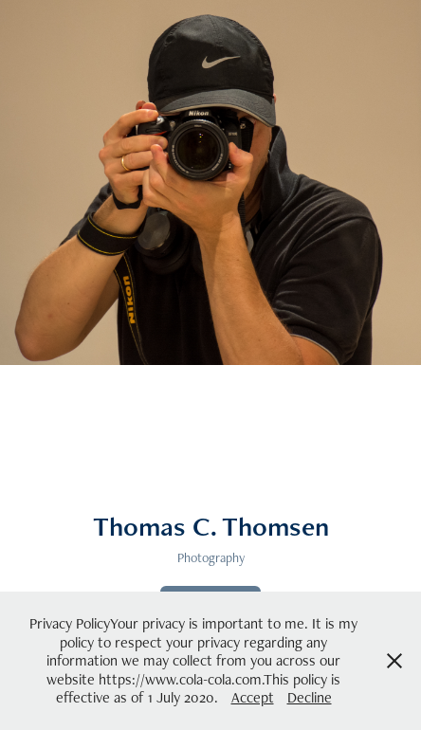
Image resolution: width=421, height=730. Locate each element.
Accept (252, 697)
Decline (309, 697)
